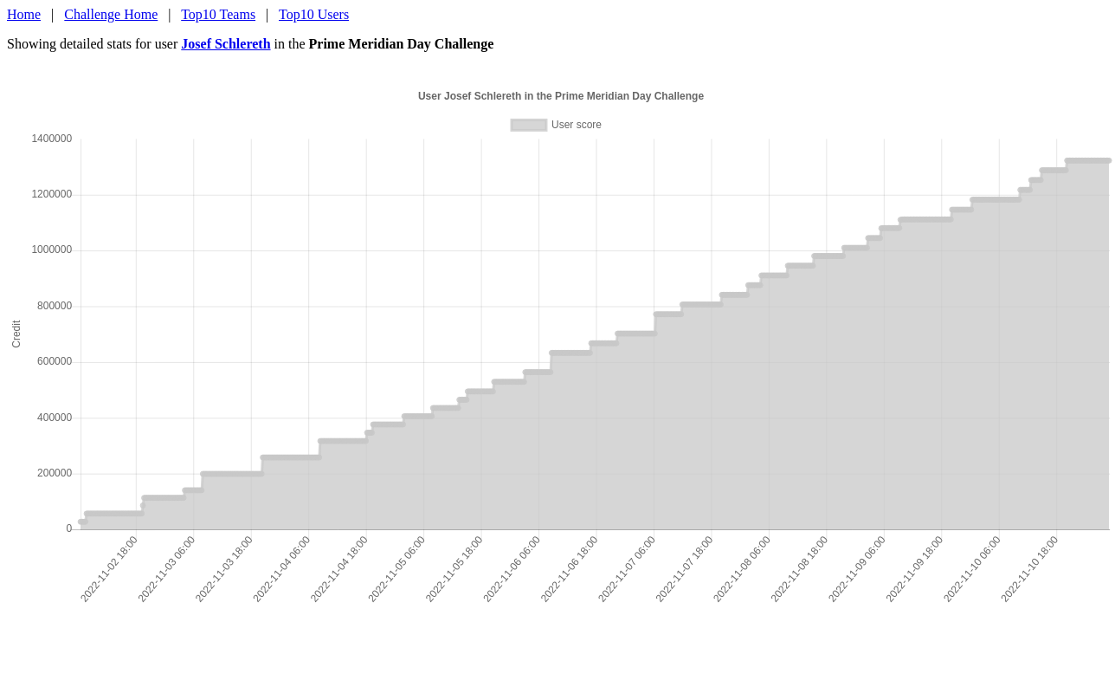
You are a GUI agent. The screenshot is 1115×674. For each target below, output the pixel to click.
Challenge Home (111, 14)
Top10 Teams (218, 14)
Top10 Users (314, 14)
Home (24, 14)
